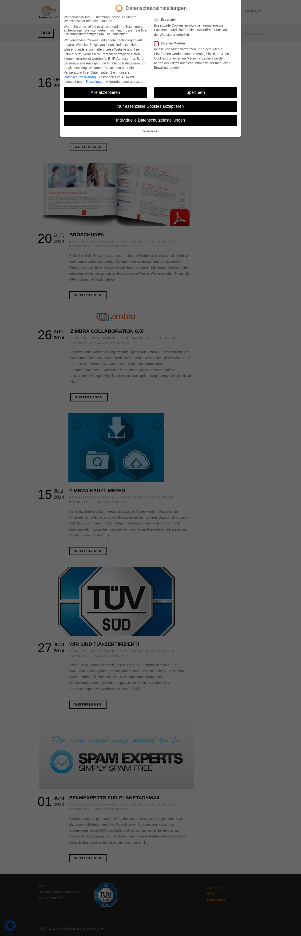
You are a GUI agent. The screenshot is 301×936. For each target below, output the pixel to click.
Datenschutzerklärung (80, 73)
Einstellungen (95, 78)
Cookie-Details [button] (150, 128)
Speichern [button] (195, 89)
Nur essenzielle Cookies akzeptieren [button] (150, 103)
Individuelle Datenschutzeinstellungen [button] (150, 117)
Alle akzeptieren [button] (105, 89)
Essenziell (167, 16)
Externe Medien (171, 40)
